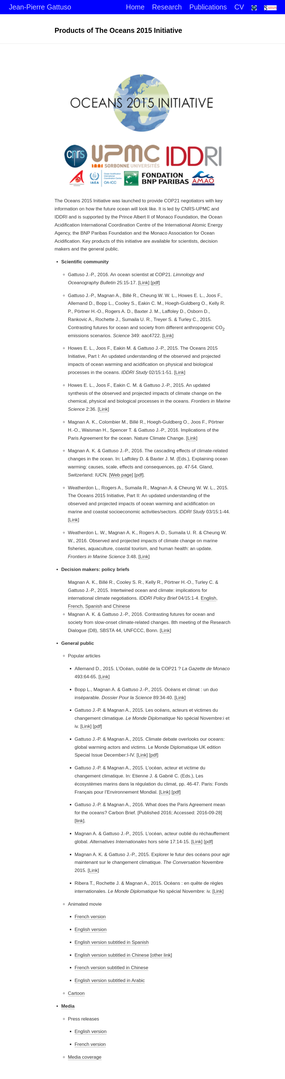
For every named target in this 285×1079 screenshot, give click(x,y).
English (208, 598)
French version (90, 916)
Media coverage (85, 1056)
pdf (155, 282)
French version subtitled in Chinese (111, 967)
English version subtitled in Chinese (112, 955)
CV (239, 7)
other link (161, 955)
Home (135, 7)
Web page (121, 474)
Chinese (121, 606)
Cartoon (76, 993)
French (75, 606)
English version (91, 929)
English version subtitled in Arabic (110, 980)
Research (167, 7)
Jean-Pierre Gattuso (40, 7)
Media (68, 1005)
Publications (208, 7)
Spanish (93, 606)
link (79, 820)
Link (143, 282)
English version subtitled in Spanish (112, 942)
